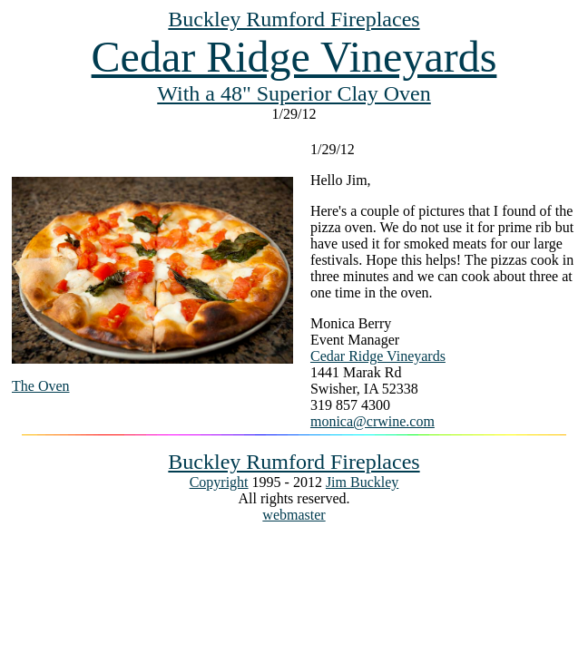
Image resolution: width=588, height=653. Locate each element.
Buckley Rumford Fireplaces (293, 19)
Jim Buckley (362, 482)
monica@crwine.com (372, 421)
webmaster (293, 514)
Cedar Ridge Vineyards (294, 57)
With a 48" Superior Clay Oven (293, 93)
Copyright (219, 482)
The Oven (41, 386)
